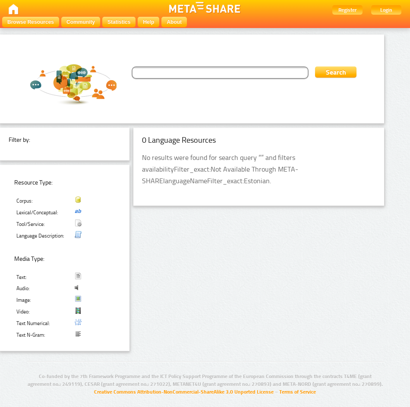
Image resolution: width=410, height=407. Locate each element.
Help (148, 22)
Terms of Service (297, 392)
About (174, 22)
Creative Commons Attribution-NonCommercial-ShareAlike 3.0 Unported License (184, 392)
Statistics (118, 22)
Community (80, 22)
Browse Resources (30, 22)
